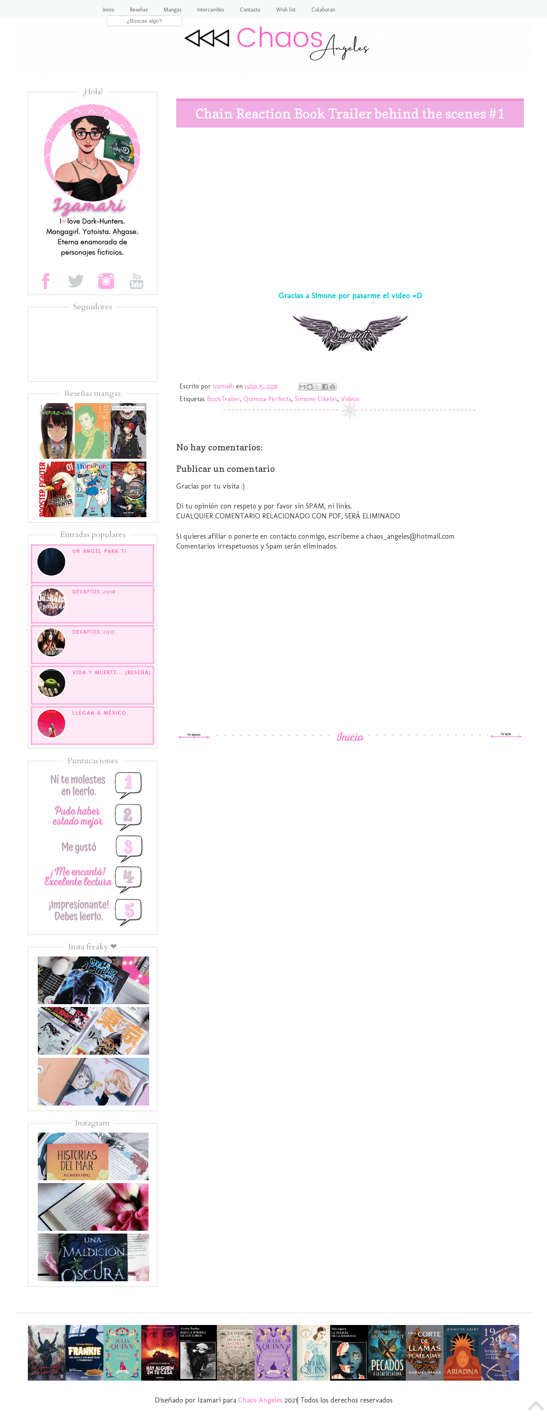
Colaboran (323, 9)
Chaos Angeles (260, 1400)
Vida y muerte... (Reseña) (111, 672)
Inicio (108, 9)
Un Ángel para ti (99, 551)
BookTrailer (223, 399)
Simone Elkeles (316, 399)
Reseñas (139, 9)
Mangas (172, 9)
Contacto (250, 9)
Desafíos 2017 (93, 632)
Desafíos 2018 (93, 592)
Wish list (286, 9)
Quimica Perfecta (267, 399)
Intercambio (210, 9)
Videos (350, 399)
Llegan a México (99, 713)
